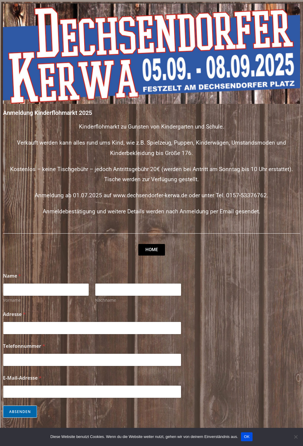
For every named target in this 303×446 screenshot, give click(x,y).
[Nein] (296, 437)
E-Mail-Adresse (22, 378)
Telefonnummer (24, 346)
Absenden (20, 411)
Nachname (105, 300)
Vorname (12, 300)
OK (247, 436)
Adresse (14, 314)
